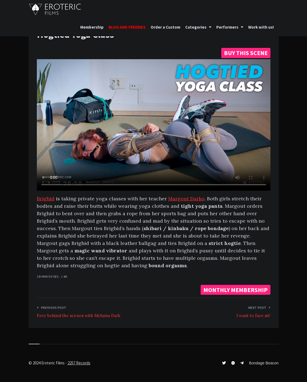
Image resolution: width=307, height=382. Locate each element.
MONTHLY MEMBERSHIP (235, 290)
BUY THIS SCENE (246, 53)
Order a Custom (165, 27)
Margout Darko (186, 198)
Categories (195, 27)
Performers (227, 27)
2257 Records (79, 362)
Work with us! (261, 27)
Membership (92, 27)
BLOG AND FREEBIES (127, 27)
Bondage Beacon (263, 363)
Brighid (45, 198)
